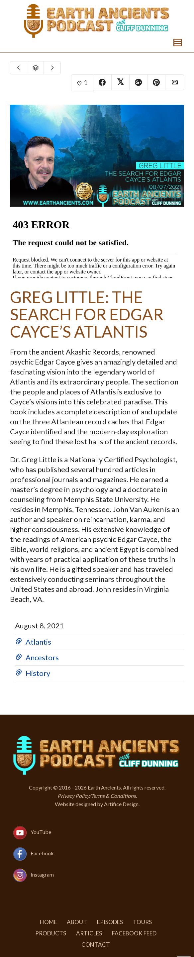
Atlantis (38, 641)
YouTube (41, 832)
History (38, 673)
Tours (142, 921)
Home (48, 921)
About (77, 921)
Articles (89, 933)
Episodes (110, 921)
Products (50, 933)
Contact (95, 944)
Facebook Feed (134, 933)
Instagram (42, 874)
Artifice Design (121, 804)
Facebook (42, 853)
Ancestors (42, 657)
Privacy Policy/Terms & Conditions (96, 796)
